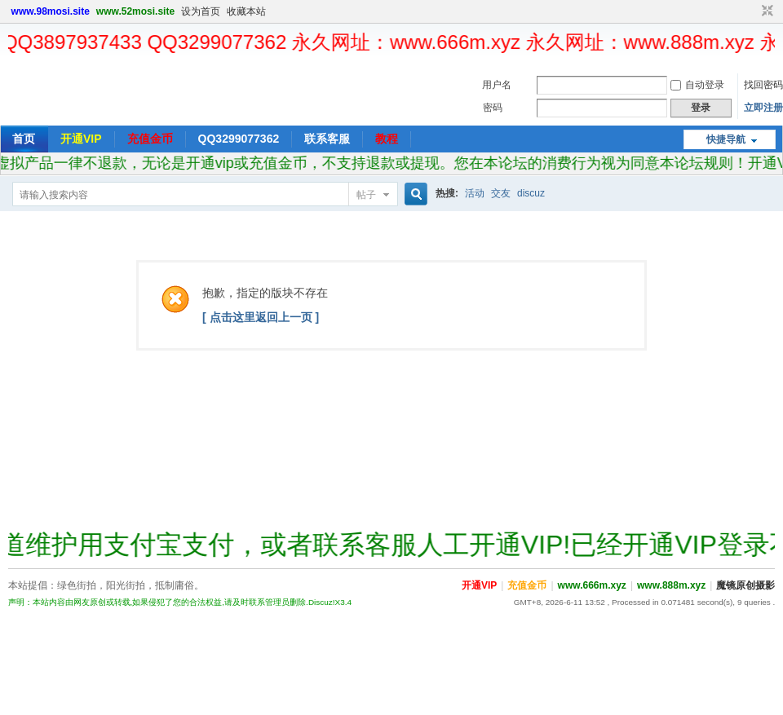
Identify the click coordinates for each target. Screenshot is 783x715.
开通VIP (81, 138)
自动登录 (697, 84)
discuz (531, 193)
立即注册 (763, 107)
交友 (501, 193)
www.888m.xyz (671, 585)
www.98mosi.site (50, 11)
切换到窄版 (765, 11)
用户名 (496, 84)
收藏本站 (246, 11)
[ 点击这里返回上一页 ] (260, 317)
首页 (23, 138)
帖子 (366, 195)
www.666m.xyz (592, 585)
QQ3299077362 (239, 138)
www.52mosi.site (135, 11)
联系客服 (327, 138)
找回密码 (763, 84)
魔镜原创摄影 (745, 585)
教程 (386, 138)
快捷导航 (725, 139)
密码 (492, 107)
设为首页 (200, 11)
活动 (474, 193)
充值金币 (150, 138)
